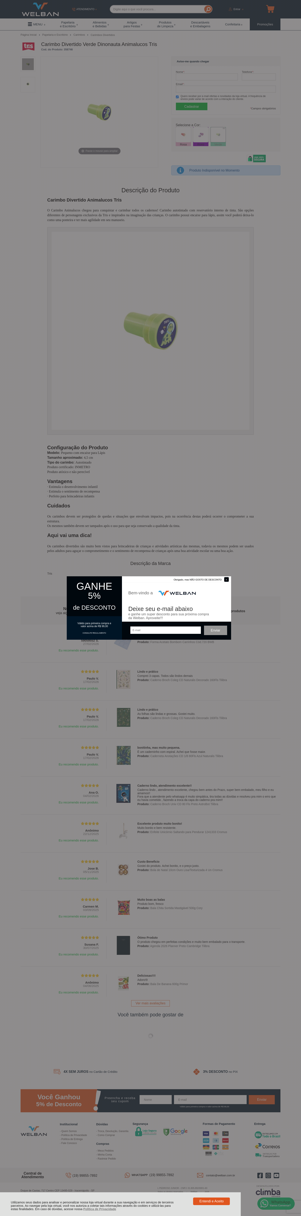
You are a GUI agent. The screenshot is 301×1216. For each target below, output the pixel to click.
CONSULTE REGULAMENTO (94, 633)
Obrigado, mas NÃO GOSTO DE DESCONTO (198, 579)
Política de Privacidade (99, 1209)
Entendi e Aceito (211, 1201)
